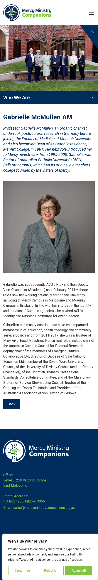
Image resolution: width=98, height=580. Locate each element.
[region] (50, 557)
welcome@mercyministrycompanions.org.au (41, 508)
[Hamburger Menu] (91, 13)
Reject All (50, 570)
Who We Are (16, 97)
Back (11, 404)
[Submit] (92, 31)
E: (4, 508)
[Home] (36, 461)
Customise (22, 570)
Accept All (79, 570)
